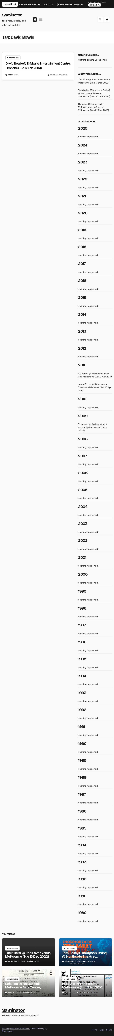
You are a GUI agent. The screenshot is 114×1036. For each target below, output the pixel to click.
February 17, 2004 (59, 75)
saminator (12, 75)
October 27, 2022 (73, 962)
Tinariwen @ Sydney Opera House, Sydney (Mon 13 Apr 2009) (92, 427)
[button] (100, 19)
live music (14, 57)
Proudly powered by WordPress (16, 1028)
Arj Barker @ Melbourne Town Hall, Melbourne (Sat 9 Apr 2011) (95, 375)
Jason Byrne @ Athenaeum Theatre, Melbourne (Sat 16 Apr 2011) (95, 387)
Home (94, 1030)
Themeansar (7, 1031)
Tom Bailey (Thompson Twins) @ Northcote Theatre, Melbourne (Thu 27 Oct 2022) (94, 93)
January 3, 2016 (72, 993)
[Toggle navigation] (40, 19)
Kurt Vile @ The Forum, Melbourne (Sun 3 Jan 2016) (82, 985)
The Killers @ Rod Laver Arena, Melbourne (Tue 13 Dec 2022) (94, 81)
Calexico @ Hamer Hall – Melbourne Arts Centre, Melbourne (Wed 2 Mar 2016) (93, 107)
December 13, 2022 (16, 962)
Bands (109, 1030)
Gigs (102, 1030)
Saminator (12, 15)
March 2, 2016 (14, 993)
